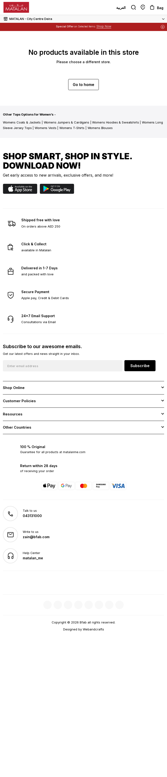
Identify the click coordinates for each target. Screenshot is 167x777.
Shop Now (103, 26)
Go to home (83, 84)
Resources (12, 414)
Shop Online (14, 387)
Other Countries (17, 427)
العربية (121, 8)
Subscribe (140, 365)
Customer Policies (19, 401)
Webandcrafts (93, 629)
